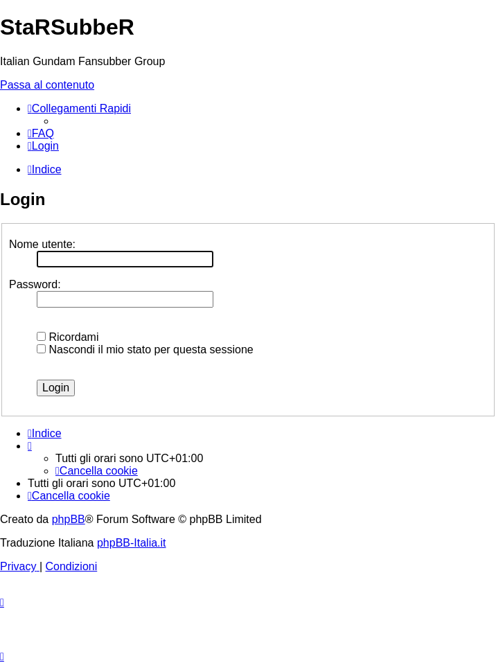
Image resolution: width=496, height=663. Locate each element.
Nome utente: (42, 244)
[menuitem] (41, 133)
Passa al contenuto (47, 85)
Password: (35, 284)
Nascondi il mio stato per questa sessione (145, 349)
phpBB (68, 519)
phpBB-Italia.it (131, 543)
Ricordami (67, 337)
